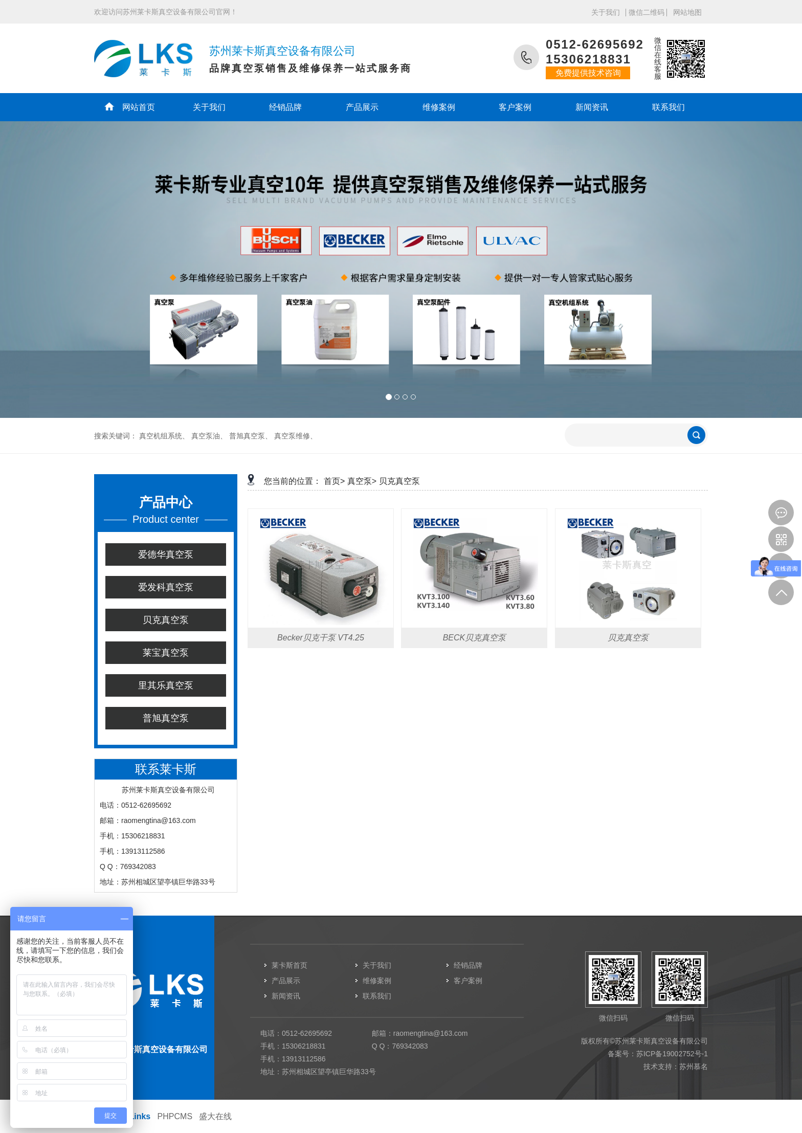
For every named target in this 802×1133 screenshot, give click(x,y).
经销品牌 (285, 107)
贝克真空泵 (166, 620)
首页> (334, 481)
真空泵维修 (292, 436)
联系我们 (668, 107)
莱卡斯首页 (289, 965)
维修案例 (438, 107)
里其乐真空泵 (165, 685)
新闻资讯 (591, 107)
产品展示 (362, 107)
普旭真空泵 (247, 436)
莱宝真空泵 (166, 653)
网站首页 (138, 107)
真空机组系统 (160, 436)
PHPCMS (175, 1116)
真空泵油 (205, 436)
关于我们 (605, 12)
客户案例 (515, 107)
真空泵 (359, 481)
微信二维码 (646, 12)
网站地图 (687, 12)
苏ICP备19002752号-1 (672, 1054)
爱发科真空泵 (165, 587)
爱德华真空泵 (165, 554)
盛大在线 (215, 1116)
